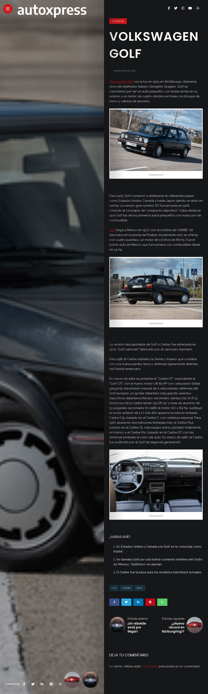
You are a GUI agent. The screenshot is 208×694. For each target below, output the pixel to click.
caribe (126, 588)
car (114, 588)
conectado (150, 666)
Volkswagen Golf (121, 81)
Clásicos (118, 21)
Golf (112, 230)
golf (140, 588)
